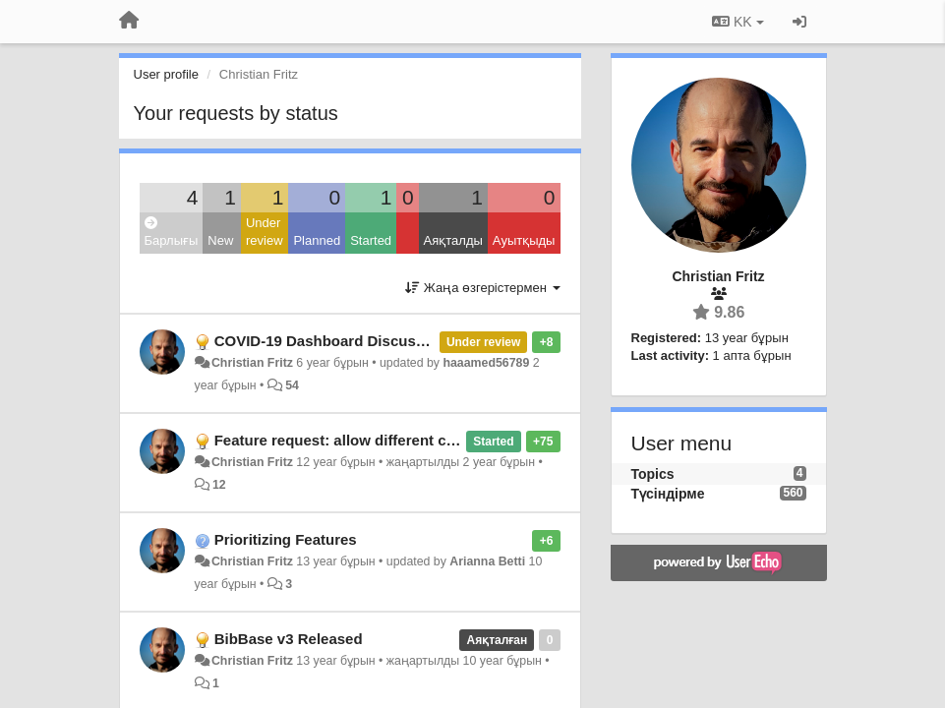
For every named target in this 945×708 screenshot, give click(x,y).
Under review (264, 232)
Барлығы (172, 232)
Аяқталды (453, 240)
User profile (166, 74)
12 (219, 485)
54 (292, 385)
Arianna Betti (487, 561)
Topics (653, 474)
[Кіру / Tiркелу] (799, 21)
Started (370, 240)
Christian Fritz (252, 363)
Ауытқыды (524, 240)
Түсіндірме (668, 494)
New (220, 240)
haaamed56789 (486, 363)
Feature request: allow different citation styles (375, 440)
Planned (316, 240)
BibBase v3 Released (288, 638)
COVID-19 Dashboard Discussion (330, 340)
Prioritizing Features (285, 539)
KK (737, 22)
